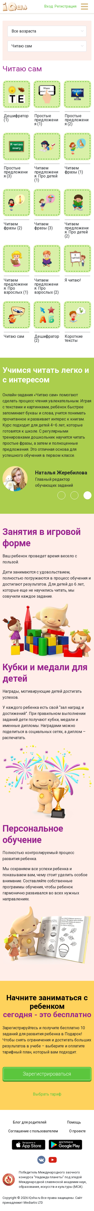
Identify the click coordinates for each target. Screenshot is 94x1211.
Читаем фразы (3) (43, 226)
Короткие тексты (74, 338)
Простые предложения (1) (46, 119)
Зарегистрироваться (47, 1074)
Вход (48, 6)
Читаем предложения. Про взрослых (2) (46, 286)
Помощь (74, 1122)
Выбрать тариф (47, 1094)
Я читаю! (73, 280)
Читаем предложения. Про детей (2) (76, 230)
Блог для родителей (29, 1122)
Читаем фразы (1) (74, 170)
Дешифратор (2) (46, 338)
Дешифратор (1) (16, 117)
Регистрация (65, 6)
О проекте (77, 1131)
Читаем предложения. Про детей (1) (46, 174)
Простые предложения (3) (16, 172)
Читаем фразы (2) (13, 226)
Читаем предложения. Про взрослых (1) (16, 286)
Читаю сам (14, 336)
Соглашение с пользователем (33, 1131)
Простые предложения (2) (76, 119)
